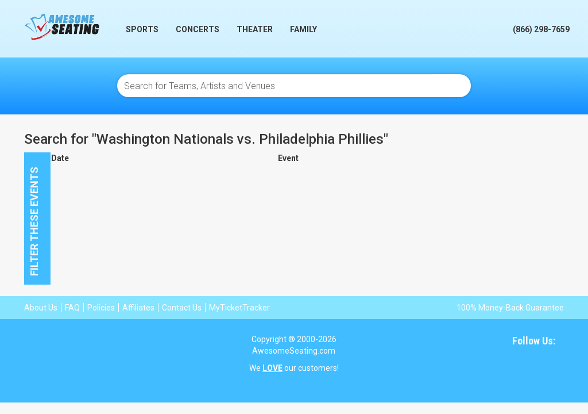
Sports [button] (142, 29)
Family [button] (303, 29)
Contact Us (182, 307)
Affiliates (138, 307)
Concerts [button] (197, 29)
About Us (40, 307)
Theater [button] (255, 29)
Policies (101, 307)
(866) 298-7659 (541, 29)
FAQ (72, 307)
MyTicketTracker (239, 307)
